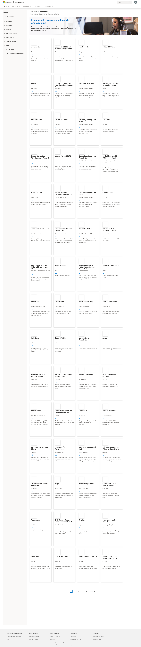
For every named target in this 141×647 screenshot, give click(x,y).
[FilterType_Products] (5, 21)
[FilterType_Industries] (5, 29)
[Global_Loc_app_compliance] (5, 49)
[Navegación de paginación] (83, 592)
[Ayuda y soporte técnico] (107, 2)
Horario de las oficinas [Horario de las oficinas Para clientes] (34, 636)
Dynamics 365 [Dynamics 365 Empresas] (73, 645)
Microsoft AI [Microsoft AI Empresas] (73, 636)
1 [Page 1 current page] (71, 591)
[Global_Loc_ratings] (5, 37)
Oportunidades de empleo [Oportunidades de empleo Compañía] (98, 636)
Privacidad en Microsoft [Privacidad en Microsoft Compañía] (98, 645)
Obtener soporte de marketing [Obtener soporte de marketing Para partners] (57, 642)
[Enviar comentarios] (104, 2)
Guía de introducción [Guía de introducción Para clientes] (33, 639)
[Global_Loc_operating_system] (5, 41)
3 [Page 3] (78, 591)
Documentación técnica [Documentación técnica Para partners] (55, 645)
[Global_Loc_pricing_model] (5, 33)
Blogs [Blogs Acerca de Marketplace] (8, 639)
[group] (32, 54)
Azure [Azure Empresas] (71, 642)
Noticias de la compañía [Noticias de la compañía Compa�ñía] (98, 642)
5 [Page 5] (86, 591)
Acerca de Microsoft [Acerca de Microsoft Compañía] (97, 639)
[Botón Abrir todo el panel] (6, 6)
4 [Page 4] (82, 591)
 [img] (15, 49)
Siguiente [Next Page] (92, 591)
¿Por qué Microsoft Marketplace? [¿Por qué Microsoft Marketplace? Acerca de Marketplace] (14, 636)
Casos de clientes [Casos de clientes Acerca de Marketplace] (11, 642)
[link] (40, 55)
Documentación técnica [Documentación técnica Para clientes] (34, 642)
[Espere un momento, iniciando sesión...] (135, 2)
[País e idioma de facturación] (124, 2)
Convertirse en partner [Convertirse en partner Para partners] (55, 636)
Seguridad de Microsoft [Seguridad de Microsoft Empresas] (75, 639)
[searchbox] (16, 16)
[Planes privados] (115, 2)
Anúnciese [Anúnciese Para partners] (52, 639)
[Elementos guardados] (111, 2)
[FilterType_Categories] (5, 25)
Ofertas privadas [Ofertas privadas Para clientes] (33, 645)
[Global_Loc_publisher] (5, 45)
